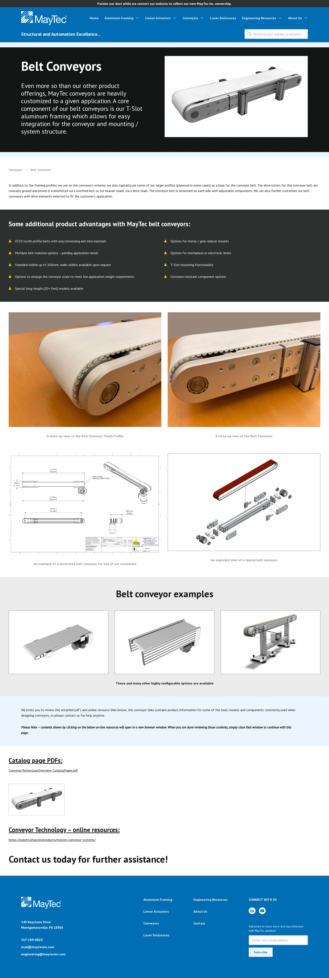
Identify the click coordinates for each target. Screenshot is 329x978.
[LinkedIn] (252, 910)
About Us (295, 18)
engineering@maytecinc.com (43, 954)
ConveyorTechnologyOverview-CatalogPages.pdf (43, 770)
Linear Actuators (158, 18)
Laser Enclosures (223, 18)
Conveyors (190, 18)
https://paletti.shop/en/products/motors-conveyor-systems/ (52, 840)
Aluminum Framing (119, 18)
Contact (199, 923)
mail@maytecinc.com (37, 947)
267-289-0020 (31, 940)
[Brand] (41, 908)
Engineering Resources (259, 18)
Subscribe (260, 952)
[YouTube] (262, 910)
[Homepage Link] (44, 18)
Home (94, 18)
